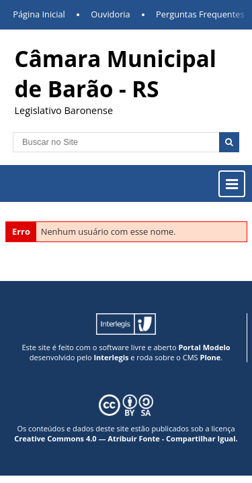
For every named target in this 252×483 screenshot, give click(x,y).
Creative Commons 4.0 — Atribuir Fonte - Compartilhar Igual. (126, 438)
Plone (210, 357)
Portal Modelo (204, 347)
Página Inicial (39, 14)
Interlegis (110, 357)
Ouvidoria (110, 14)
